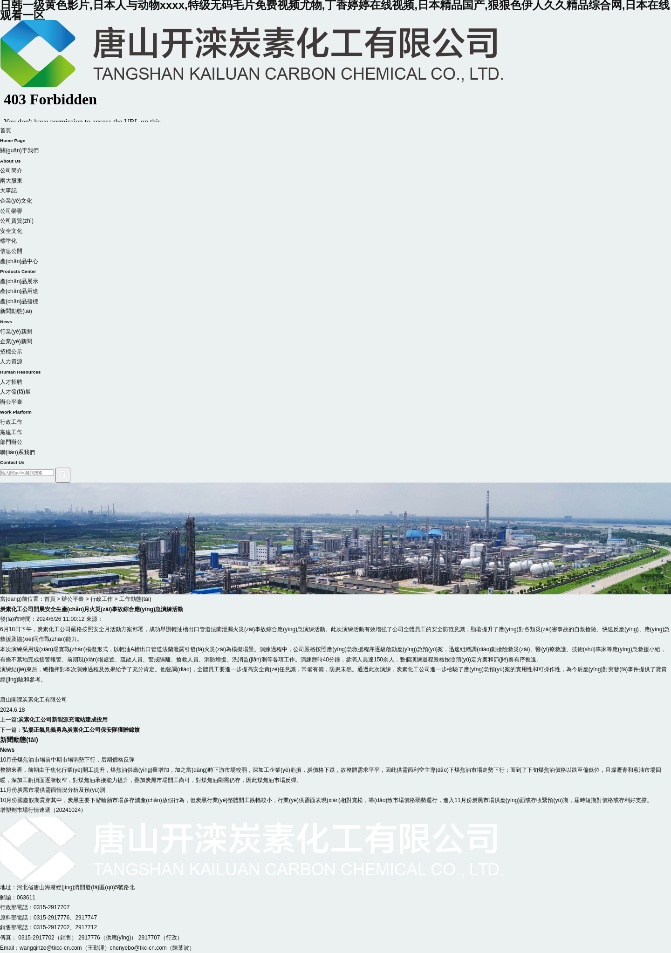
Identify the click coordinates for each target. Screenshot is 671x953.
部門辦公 (11, 442)
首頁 (335, 136)
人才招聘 (11, 382)
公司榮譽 (11, 211)
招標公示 (11, 351)
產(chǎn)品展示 (19, 281)
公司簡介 (11, 170)
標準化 (8, 241)
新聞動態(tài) (335, 317)
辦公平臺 (335, 408)
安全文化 (11, 231)
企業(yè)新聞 (16, 341)
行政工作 (11, 422)
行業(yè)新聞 (16, 331)
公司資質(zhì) (17, 221)
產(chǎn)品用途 (19, 291)
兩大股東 (11, 180)
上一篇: (54, 719)
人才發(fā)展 (15, 391)
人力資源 (335, 367)
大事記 (8, 190)
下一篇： (70, 730)
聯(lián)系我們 (335, 458)
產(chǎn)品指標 (19, 301)
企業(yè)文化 (16, 200)
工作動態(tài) (135, 599)
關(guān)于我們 (335, 156)
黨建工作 (11, 432)
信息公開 (11, 251)
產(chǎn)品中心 (335, 267)
